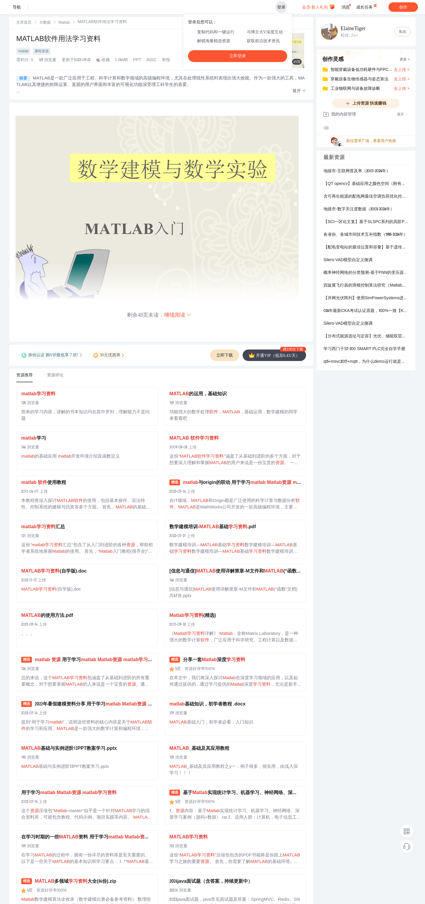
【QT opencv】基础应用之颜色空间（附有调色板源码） (365, 184)
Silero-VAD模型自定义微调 (347, 260)
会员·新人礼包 (318, 6)
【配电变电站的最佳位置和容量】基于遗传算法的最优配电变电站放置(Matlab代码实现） (365, 247)
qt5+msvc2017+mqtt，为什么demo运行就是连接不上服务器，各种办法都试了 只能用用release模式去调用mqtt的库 (365, 362)
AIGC (151, 60)
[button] (299, 91)
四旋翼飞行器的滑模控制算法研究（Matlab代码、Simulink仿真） (365, 286)
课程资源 (42, 51)
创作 (403, 7)
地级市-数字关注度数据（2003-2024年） (358, 209)
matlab (23, 51)
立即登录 (237, 56)
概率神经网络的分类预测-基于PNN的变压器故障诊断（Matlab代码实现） (365, 273)
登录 (281, 7)
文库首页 (24, 23)
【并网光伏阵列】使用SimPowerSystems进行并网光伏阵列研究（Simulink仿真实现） (365, 298)
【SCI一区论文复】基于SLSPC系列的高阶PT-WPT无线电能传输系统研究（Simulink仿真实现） (365, 222)
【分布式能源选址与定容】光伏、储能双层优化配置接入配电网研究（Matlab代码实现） (365, 336)
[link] (24, 23)
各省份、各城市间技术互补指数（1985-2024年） (365, 235)
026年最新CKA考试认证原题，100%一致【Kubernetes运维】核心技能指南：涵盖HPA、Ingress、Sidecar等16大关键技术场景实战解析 (365, 311)
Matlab (64, 23)
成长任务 (367, 5)
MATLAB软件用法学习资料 (58, 39)
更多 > (405, 59)
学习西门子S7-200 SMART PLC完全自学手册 (364, 349)
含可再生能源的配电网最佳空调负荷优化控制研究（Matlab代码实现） (365, 197)
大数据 (45, 23)
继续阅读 (178, 315)
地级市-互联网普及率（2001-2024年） (356, 171)
